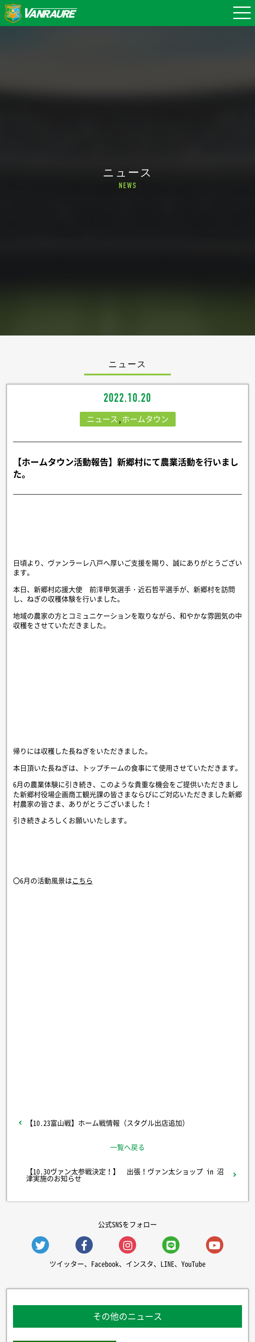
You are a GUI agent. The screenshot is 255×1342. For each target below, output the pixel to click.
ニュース (102, 419)
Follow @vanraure (127, 1033)
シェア (127, 964)
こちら (82, 880)
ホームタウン (145, 419)
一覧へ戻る (127, 1147)
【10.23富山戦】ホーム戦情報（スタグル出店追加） (107, 1122)
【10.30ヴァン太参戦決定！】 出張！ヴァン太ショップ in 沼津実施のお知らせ (125, 1174)
